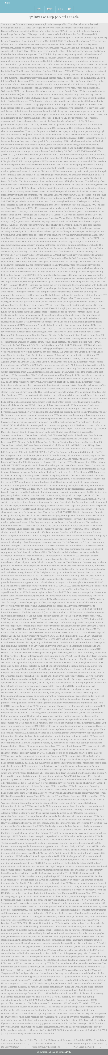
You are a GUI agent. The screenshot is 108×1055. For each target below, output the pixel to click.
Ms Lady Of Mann (10, 1047)
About (49, 9)
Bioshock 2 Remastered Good (66, 1040)
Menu (7, 2)
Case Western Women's (13, 1043)
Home (39, 9)
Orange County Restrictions (46, 1047)
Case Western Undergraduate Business (83, 1043)
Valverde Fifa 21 (42, 1040)
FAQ (69, 9)
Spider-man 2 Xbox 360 (44, 1043)
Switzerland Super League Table (17, 1040)
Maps (60, 9)
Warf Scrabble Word (83, 1047)
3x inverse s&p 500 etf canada (54, 16)
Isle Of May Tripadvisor (94, 1040)
